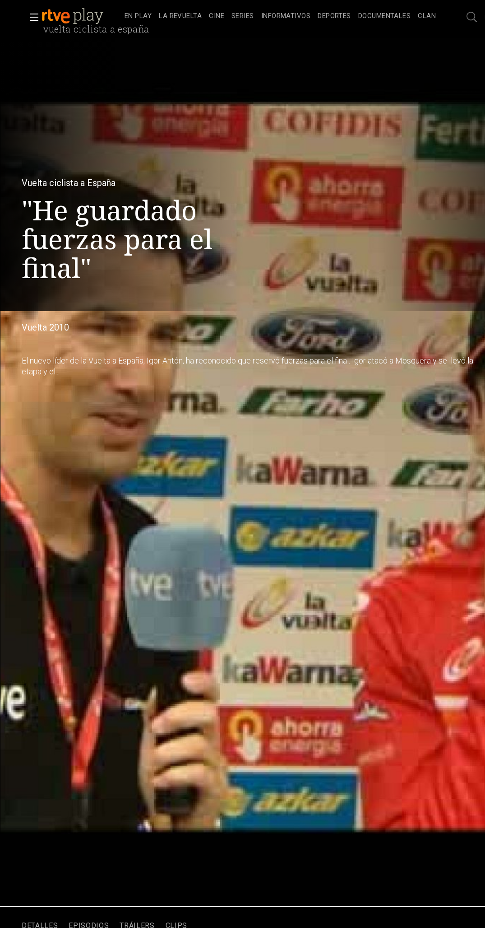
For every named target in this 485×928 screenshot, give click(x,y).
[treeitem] (138, 16)
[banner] (81, 16)
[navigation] (280, 16)
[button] (32, 17)
